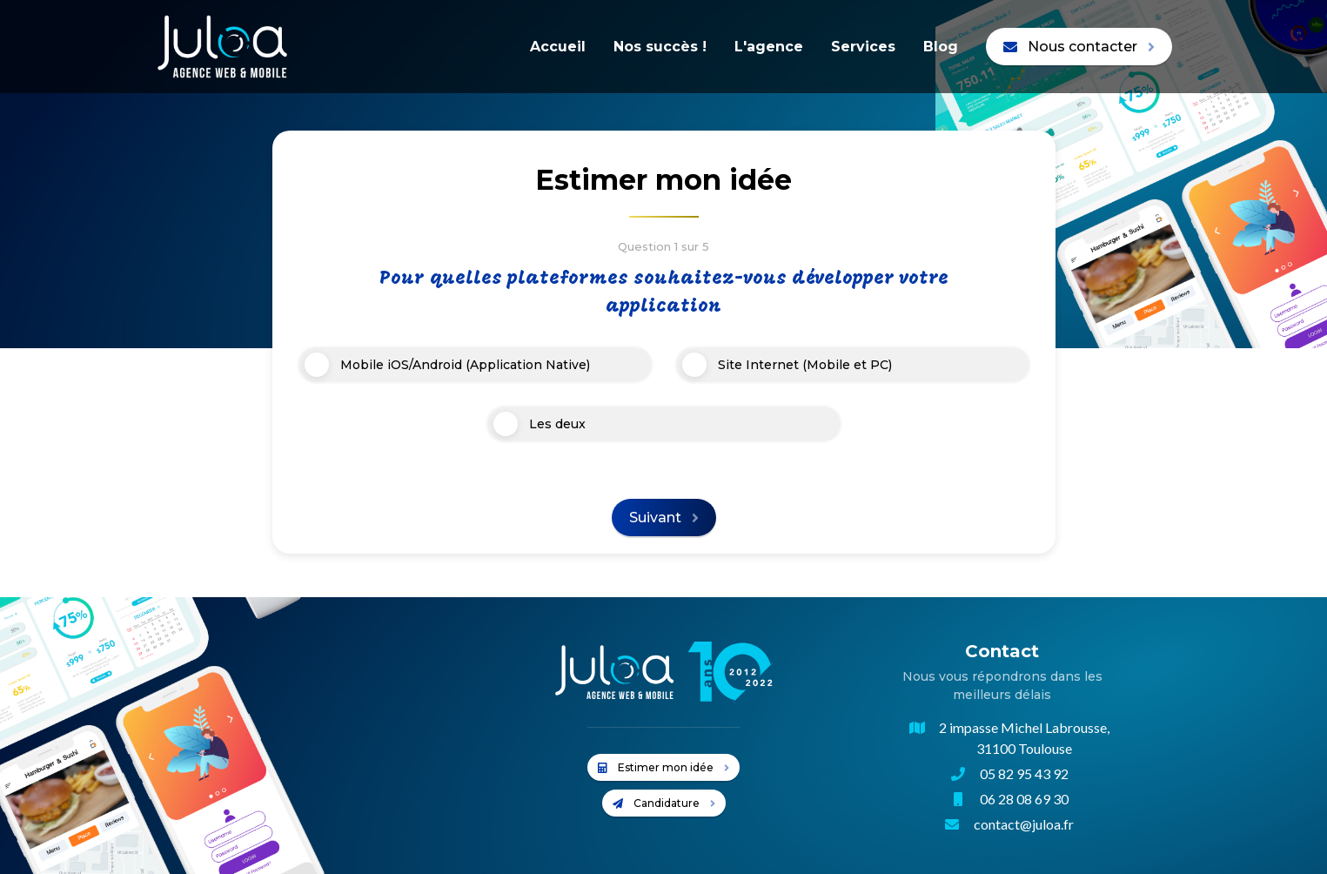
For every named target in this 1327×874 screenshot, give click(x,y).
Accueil (558, 46)
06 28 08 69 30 (1024, 798)
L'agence (768, 46)
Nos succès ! (660, 46)
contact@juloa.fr (1024, 824)
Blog (940, 46)
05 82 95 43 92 (1024, 773)
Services (863, 46)
